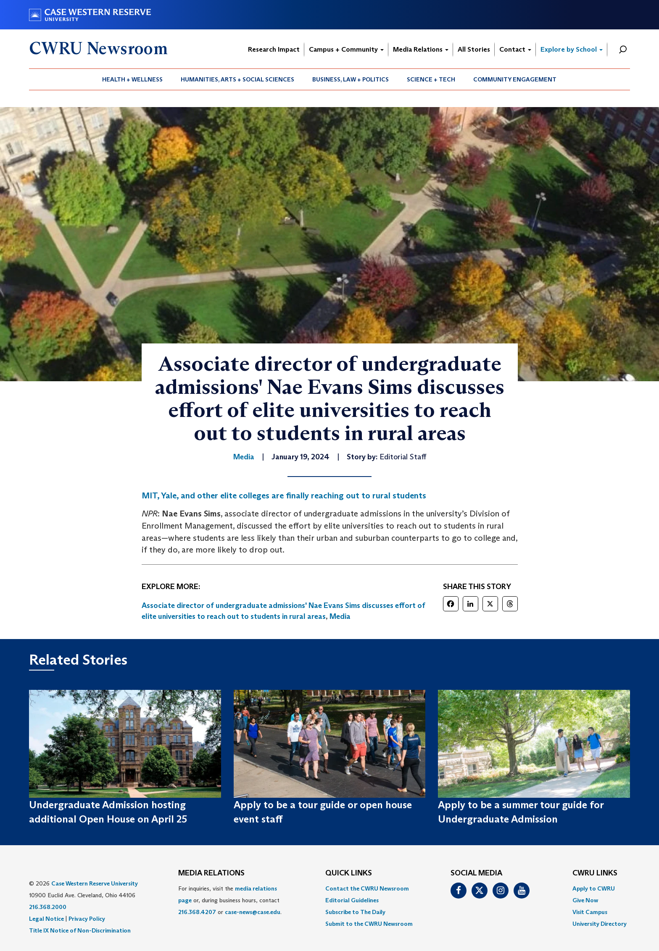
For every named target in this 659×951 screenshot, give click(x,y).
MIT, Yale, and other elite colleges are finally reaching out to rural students (284, 495)
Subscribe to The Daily (355, 912)
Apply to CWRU (593, 888)
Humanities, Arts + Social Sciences (237, 79)
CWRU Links (594, 873)
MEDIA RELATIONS (211, 873)
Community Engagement (514, 79)
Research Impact (274, 49)
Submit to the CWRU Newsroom (369, 923)
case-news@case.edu (252, 912)
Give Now (585, 900)
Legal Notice (46, 918)
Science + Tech (431, 79)
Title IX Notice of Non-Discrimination (80, 930)
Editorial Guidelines (352, 900)
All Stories (474, 49)
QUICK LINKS (348, 873)
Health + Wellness (132, 79)
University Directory (599, 923)
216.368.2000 (47, 907)
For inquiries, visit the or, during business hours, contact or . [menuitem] (230, 900)
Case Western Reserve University (94, 883)
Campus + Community (346, 49)
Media (340, 616)
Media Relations (420, 49)
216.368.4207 (197, 912)
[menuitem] (132, 79)
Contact (515, 49)
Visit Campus (589, 912)
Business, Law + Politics (350, 79)
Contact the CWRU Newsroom (367, 888)
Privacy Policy (87, 918)
